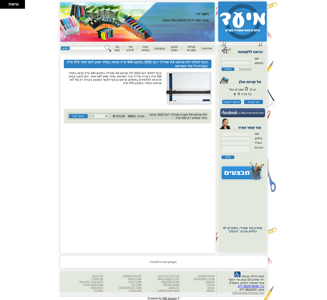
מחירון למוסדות (206, 275)
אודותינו (207, 48)
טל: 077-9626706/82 (251, 286)
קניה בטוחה (145, 48)
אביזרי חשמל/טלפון (204, 278)
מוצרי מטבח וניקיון (93, 284)
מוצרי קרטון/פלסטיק (130, 287)
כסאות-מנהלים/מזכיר (168, 290)
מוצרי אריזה (134, 281)
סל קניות (253, 102)
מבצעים (160, 48)
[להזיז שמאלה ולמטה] (3, 5)
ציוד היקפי (97, 275)
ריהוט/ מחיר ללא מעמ (91, 281)
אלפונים (210, 281)
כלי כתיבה (174, 287)
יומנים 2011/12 (171, 284)
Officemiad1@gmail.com (248, 293)
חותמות (211, 290)
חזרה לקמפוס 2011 (168, 278)
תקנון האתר (174, 48)
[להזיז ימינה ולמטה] (5, 5)
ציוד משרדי (97, 278)
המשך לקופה (231, 102)
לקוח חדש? (245, 69)
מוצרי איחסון (134, 278)
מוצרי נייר (136, 284)
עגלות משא (97, 287)
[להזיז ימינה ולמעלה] (5, 3)
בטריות (211, 284)
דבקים (211, 287)
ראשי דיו (98, 290)
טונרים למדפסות (170, 281)
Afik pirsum (169, 298)
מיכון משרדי (135, 290)
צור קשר (117, 48)
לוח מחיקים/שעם (132, 275)
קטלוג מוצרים (191, 48)
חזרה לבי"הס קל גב (168, 275)
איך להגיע (130, 48)
